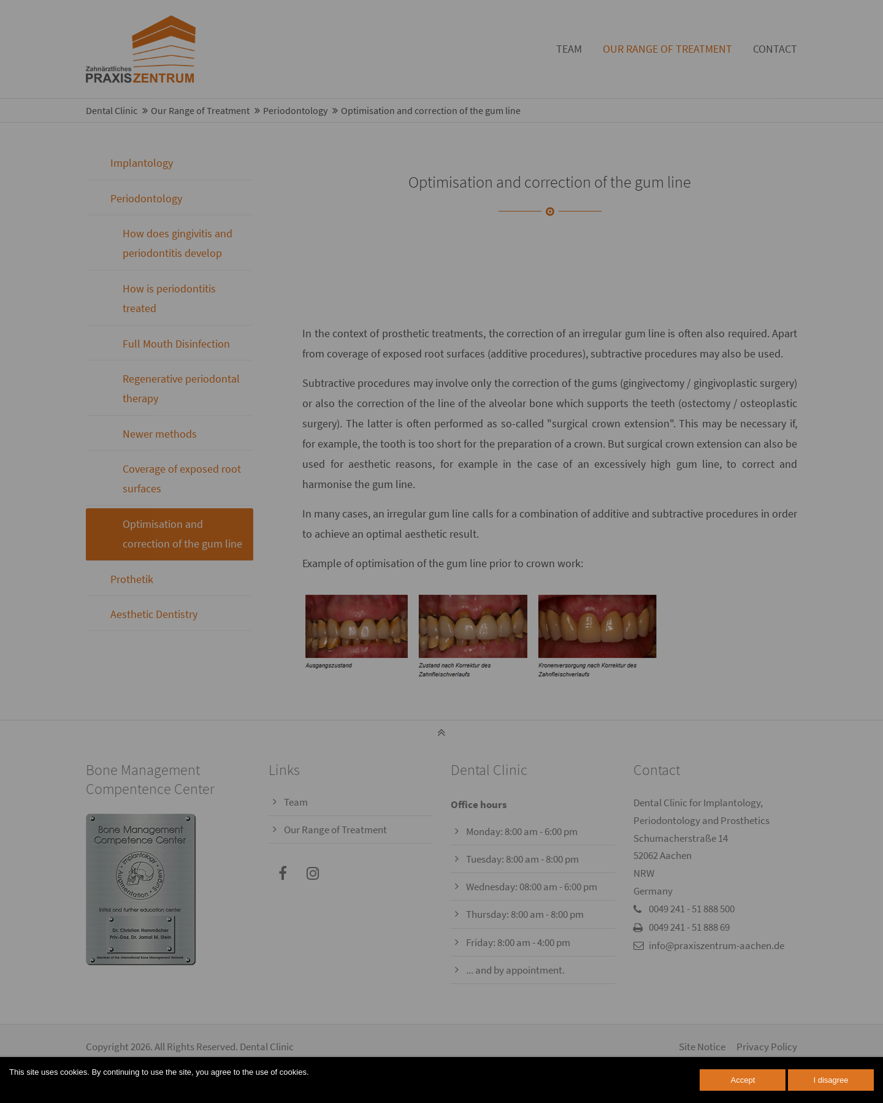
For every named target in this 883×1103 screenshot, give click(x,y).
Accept (743, 1080)
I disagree (830, 1080)
